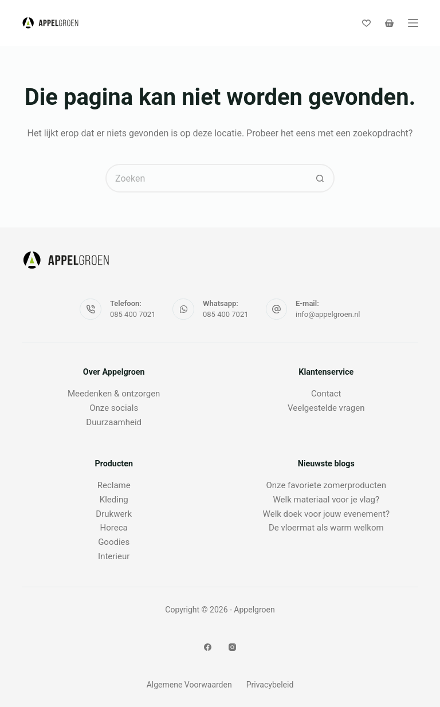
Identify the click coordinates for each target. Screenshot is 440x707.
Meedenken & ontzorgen (114, 393)
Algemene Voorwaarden (189, 684)
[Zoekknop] (320, 178)
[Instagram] (232, 647)
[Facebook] (207, 647)
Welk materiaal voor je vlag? (326, 499)
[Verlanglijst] (366, 23)
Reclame (114, 485)
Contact (326, 393)
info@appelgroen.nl (328, 314)
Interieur (113, 556)
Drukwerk (114, 514)
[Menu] (413, 23)
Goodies (113, 542)
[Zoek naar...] (205, 178)
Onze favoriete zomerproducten (326, 485)
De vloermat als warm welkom (326, 528)
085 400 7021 (133, 314)
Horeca (114, 528)
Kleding (114, 499)
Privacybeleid (270, 684)
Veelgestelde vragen (326, 408)
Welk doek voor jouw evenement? (326, 514)
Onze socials (113, 408)
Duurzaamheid (114, 422)
